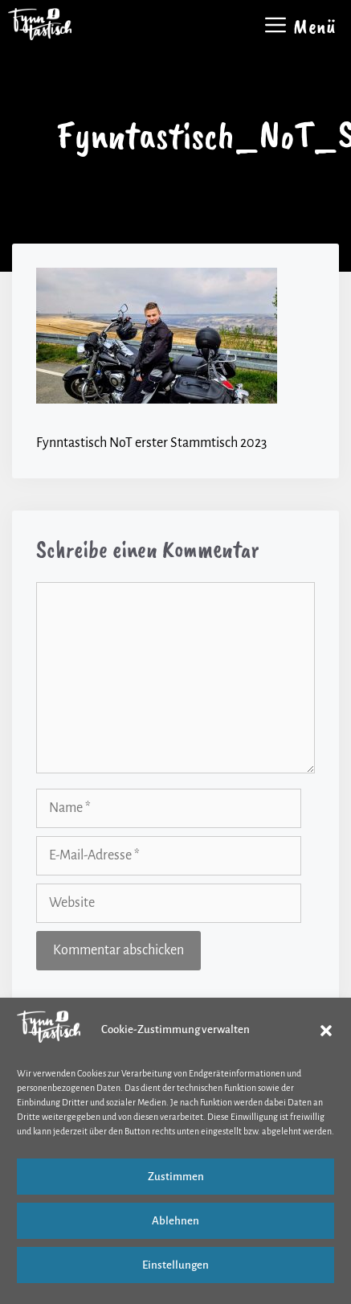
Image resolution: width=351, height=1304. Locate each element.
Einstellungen (175, 1265)
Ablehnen (175, 1221)
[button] (326, 1031)
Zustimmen (176, 1177)
